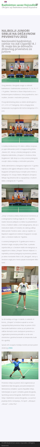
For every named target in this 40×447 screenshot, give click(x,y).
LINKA (10, 348)
